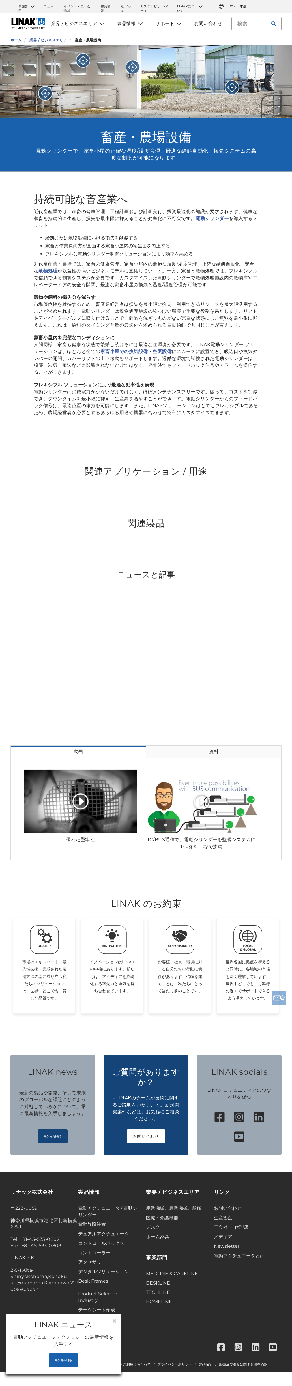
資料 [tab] (213, 751)
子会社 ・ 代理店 (231, 1227)
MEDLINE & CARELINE (172, 1273)
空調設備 (162, 351)
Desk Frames (93, 1281)
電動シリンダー (212, 218)
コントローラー (94, 1253)
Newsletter (226, 1246)
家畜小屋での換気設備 (124, 351)
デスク (153, 1227)
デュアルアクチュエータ (103, 1234)
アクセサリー (92, 1262)
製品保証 (205, 1364)
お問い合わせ (146, 1136)
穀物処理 (47, 271)
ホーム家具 (157, 1236)
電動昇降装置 (92, 1224)
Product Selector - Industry (99, 1297)
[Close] (114, 1321)
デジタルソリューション (103, 1271)
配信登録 (52, 1136)
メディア (223, 1236)
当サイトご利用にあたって (130, 1364)
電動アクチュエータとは (239, 1255)
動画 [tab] (78, 751)
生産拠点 (223, 1217)
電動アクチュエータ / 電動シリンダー (107, 1211)
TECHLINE (158, 1292)
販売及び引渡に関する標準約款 (243, 1364)
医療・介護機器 (162, 1217)
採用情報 (106, 6)
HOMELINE (159, 1302)
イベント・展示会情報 (77, 6)
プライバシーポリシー (174, 1364)
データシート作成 (96, 1310)
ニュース (49, 6)
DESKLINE (158, 1283)
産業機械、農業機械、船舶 (173, 1208)
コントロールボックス (101, 1243)
